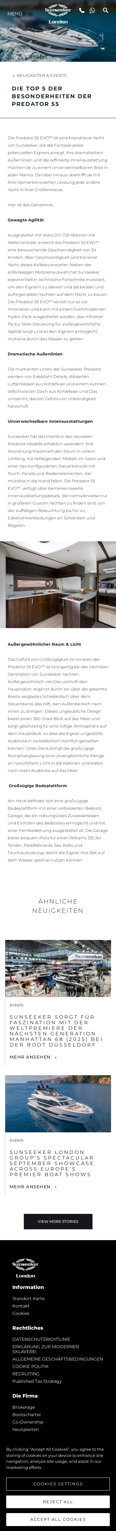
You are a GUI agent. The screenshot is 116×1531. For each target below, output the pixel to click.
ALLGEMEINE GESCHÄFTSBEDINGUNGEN (57, 1359)
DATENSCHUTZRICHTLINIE (41, 1339)
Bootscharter (26, 1414)
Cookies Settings (58, 1483)
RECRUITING (26, 1374)
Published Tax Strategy (37, 1381)
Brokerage (23, 1407)
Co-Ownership (27, 1422)
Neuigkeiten (25, 1429)
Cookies (20, 1313)
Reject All (58, 1501)
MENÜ (14, 14)
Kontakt (21, 1306)
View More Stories (58, 1221)
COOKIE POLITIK (30, 1366)
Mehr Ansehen (30, 1057)
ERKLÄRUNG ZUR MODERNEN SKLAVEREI (45, 1349)
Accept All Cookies (58, 1519)
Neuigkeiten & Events (39, 75)
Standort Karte (28, 1298)
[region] (58, 1481)
